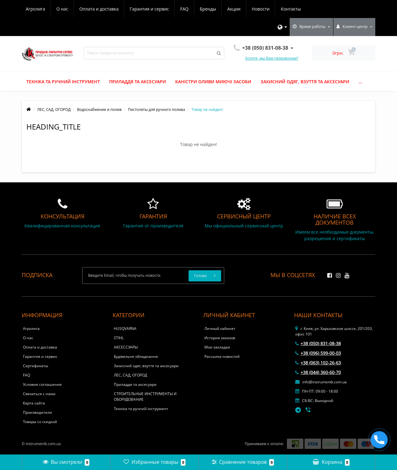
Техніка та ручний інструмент (63, 81)
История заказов (219, 337)
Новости (261, 9)
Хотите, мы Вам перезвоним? (271, 58)
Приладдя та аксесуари (137, 81)
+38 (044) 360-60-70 (318, 372)
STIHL (119, 337)
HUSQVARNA (125, 328)
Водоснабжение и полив (99, 109)
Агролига (35, 9)
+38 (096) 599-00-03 (318, 353)
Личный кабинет (219, 328)
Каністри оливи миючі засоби (213, 81)
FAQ (184, 9)
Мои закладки (217, 347)
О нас (62, 9)
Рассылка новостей (222, 356)
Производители (37, 412)
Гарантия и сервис (149, 9)
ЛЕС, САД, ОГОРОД (54, 109)
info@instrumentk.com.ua (321, 382)
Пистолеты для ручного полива (156, 109)
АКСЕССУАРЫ (126, 347)
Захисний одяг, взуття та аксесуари (305, 81)
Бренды (208, 9)
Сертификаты (35, 365)
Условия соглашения (42, 384)
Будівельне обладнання (136, 356)
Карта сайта (34, 403)
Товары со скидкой (40, 421)
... (360, 81)
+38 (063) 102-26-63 (318, 363)
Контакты (291, 9)
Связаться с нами (39, 393)
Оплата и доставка (99, 9)
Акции (234, 9)
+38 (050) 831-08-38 (318, 343)
